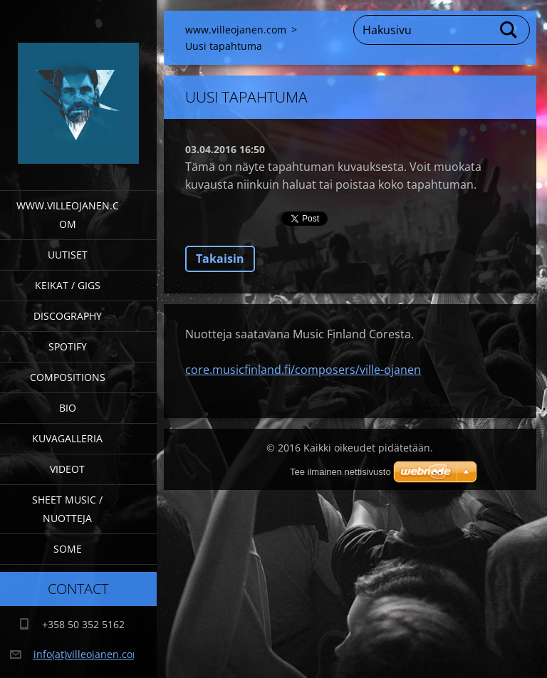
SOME (67, 549)
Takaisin (220, 258)
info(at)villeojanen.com (87, 654)
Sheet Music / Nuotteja (67, 509)
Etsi (509, 30)
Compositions (67, 377)
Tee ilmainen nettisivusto (340, 471)
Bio (67, 407)
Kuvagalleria (67, 438)
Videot (67, 469)
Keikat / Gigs (67, 285)
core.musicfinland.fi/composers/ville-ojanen (303, 369)
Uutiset (68, 254)
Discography (67, 316)
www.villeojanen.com (67, 215)
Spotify (67, 346)
